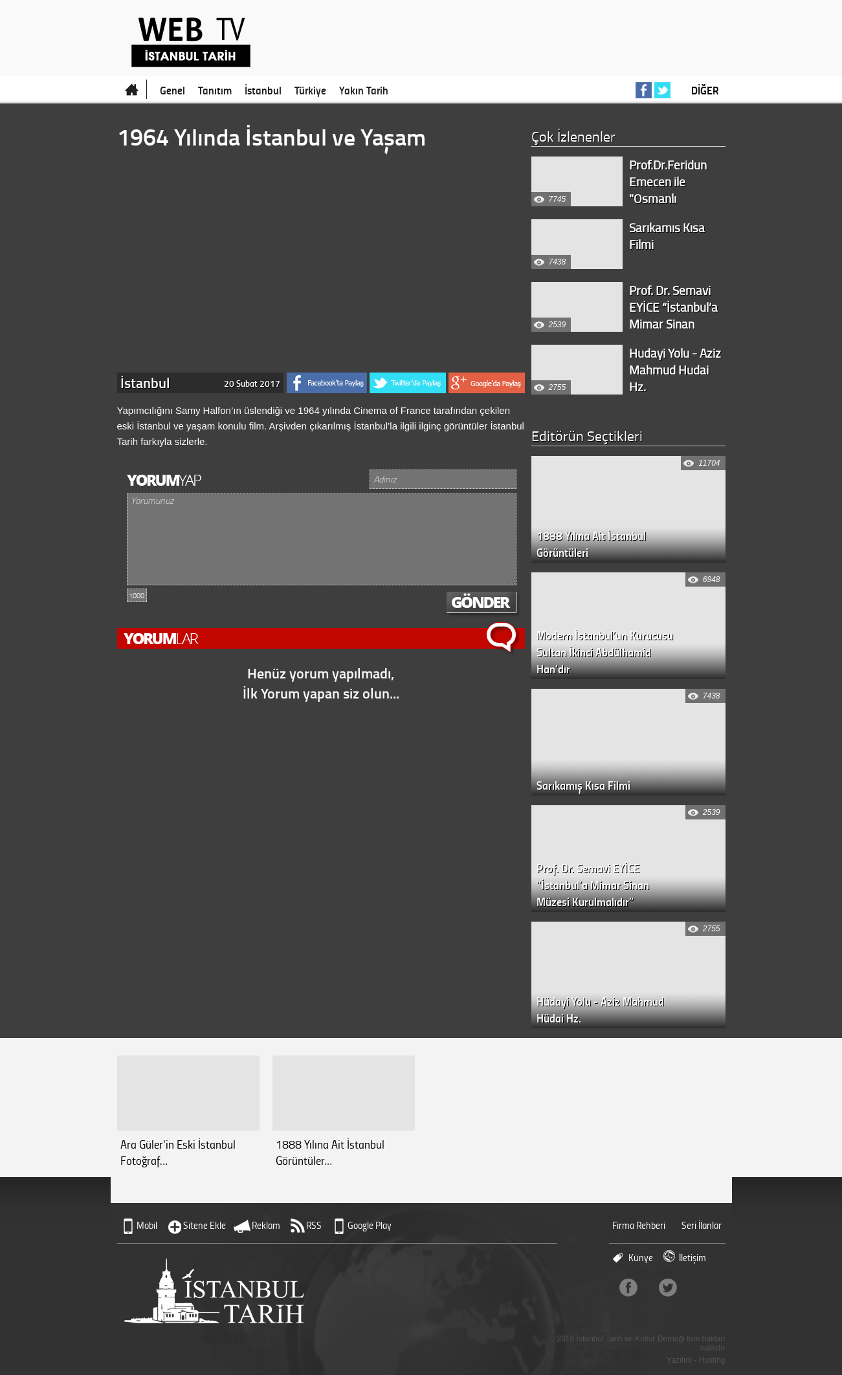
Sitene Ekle (204, 1225)
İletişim (692, 1257)
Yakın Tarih (363, 90)
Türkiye (310, 90)
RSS (314, 1225)
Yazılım (679, 1360)
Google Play (370, 1225)
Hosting (712, 1360)
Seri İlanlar (701, 1225)
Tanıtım (215, 90)
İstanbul (263, 90)
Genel (172, 90)
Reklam (266, 1225)
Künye (640, 1257)
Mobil (147, 1225)
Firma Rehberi (638, 1225)
